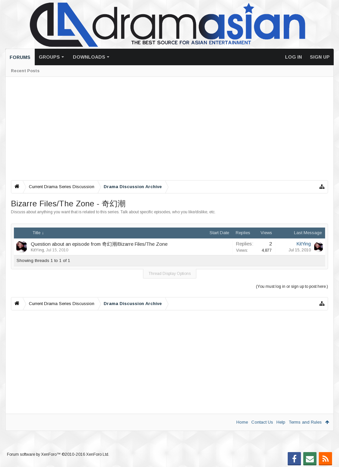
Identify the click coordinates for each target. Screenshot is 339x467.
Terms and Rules (305, 422)
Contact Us (262, 422)
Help (280, 422)
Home (242, 422)
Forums (20, 57)
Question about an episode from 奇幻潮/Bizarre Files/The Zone (99, 244)
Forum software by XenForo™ (58, 454)
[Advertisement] (169, 128)
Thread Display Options (170, 273)
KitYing (37, 250)
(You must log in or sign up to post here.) (292, 286)
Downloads (89, 57)
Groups (49, 57)
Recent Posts (25, 71)
